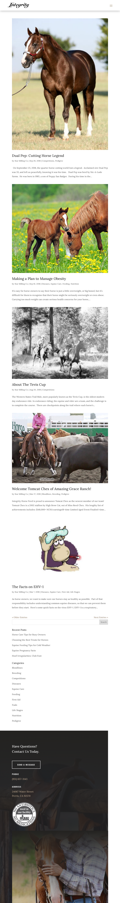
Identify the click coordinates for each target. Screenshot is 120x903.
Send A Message (26, 764)
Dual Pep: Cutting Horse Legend (38, 155)
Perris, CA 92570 (21, 795)
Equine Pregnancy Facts (24, 650)
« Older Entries (19, 617)
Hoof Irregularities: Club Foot (27, 655)
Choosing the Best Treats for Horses (30, 640)
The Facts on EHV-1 (28, 587)
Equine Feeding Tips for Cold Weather (31, 645)
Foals (14, 705)
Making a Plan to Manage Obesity (39, 278)
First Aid (65, 592)
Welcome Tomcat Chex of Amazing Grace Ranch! (51, 489)
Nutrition (75, 284)
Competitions (48, 161)
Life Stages (75, 592)
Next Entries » (101, 617)
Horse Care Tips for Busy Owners (29, 634)
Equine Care (56, 284)
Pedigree (59, 161)
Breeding (56, 494)
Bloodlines (46, 494)
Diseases (46, 284)
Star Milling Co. (21, 161)
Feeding (66, 284)
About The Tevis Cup (29, 384)
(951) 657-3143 (19, 779)
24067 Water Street (23, 791)
